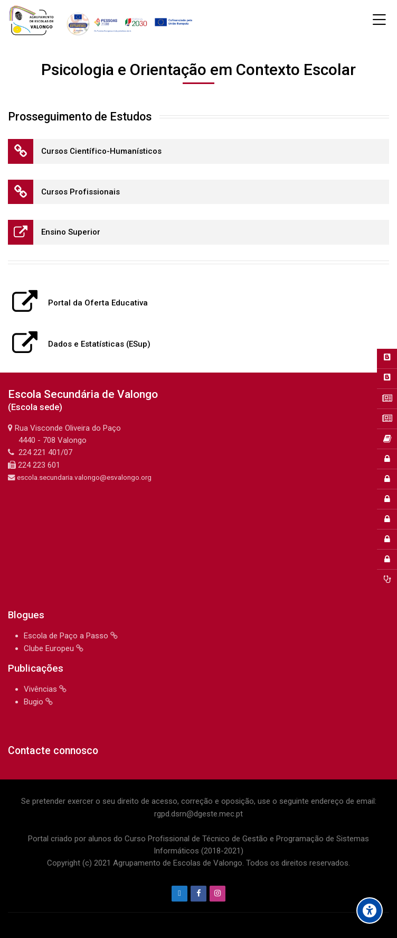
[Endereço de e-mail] (179, 894)
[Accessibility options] (369, 910)
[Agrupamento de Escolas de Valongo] (102, 20)
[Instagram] (217, 894)
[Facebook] (198, 894)
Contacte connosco (53, 751)
